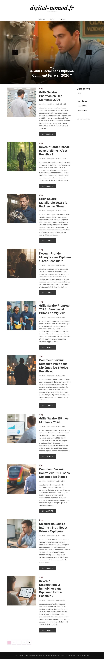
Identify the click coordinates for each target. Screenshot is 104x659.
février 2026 (82, 111)
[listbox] (52, 52)
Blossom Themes (66, 656)
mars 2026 (82, 106)
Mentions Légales (83, 119)
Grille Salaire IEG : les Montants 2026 (53, 420)
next (89, 52)
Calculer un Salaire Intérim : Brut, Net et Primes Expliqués (53, 527)
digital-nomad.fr (52, 7)
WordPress (85, 656)
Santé (52, 19)
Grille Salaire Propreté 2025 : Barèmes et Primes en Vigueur (54, 309)
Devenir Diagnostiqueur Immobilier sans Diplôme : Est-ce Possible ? (50, 588)
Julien (44, 104)
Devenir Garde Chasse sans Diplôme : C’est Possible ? (54, 150)
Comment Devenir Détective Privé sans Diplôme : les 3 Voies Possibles (53, 365)
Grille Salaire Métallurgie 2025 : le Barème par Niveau (53, 202)
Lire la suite (47, 134)
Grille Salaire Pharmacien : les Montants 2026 (50, 96)
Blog (52, 68)
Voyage (62, 19)
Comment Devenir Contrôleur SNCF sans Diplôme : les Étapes (54, 473)
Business (42, 19)
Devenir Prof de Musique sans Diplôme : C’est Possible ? (55, 257)
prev (15, 52)
